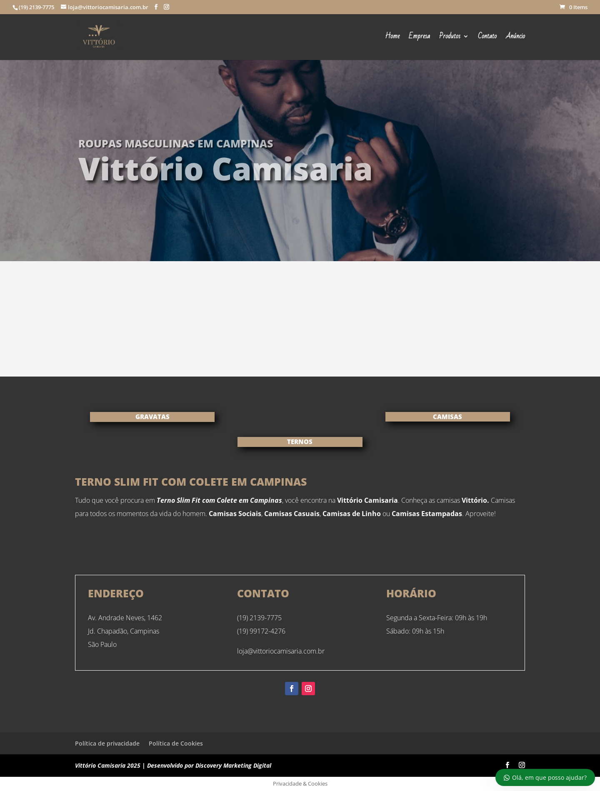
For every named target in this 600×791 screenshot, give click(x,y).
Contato (487, 37)
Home (392, 37)
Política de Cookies (176, 743)
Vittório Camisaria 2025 (107, 765)
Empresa (419, 37)
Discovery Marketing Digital (233, 765)
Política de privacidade (107, 743)
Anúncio (515, 37)
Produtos (449, 37)
